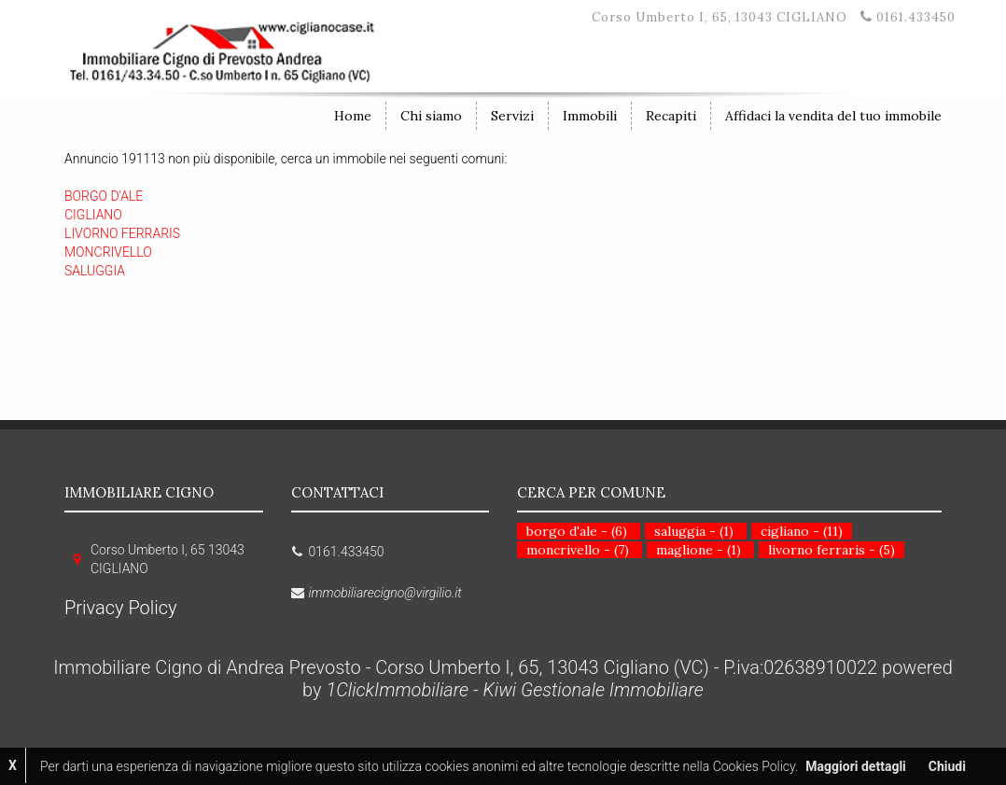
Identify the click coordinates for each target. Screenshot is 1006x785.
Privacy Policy (120, 607)
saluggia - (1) (694, 531)
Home (352, 115)
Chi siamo (431, 115)
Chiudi (947, 766)
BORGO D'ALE (103, 196)
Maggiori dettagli (855, 766)
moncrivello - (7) (577, 549)
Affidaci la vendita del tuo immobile (833, 115)
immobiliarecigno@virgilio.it (385, 592)
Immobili (590, 115)
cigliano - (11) (802, 531)
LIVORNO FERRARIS (122, 233)
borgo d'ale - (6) (576, 531)
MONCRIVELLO (108, 252)
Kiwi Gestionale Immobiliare (593, 690)
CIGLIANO (93, 214)
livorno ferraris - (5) (831, 549)
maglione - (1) (698, 549)
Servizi (512, 115)
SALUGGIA (94, 270)
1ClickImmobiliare (397, 690)
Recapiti (671, 115)
